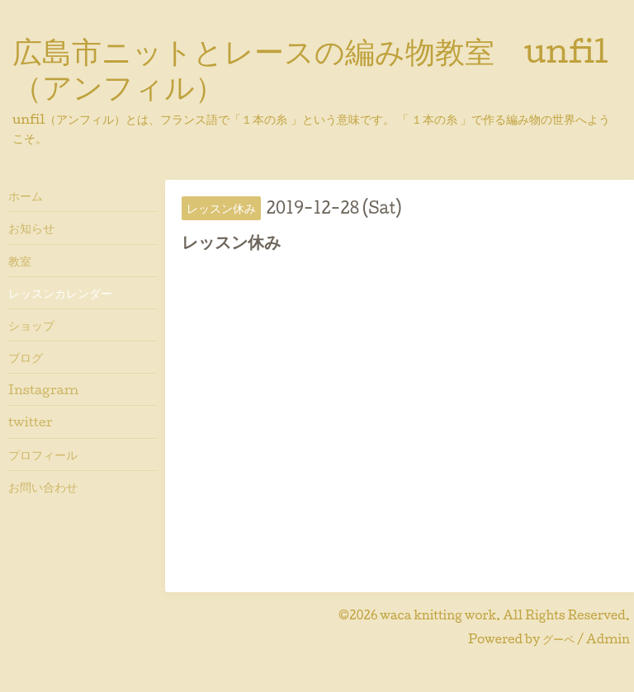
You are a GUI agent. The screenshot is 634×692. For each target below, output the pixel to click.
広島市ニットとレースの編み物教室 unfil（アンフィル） (310, 68)
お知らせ (31, 227)
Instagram (43, 389)
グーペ (558, 639)
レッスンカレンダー (60, 292)
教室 (19, 260)
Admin (608, 639)
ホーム (25, 195)
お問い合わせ (43, 486)
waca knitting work (438, 615)
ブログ (25, 357)
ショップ (31, 325)
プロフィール (43, 454)
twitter (30, 421)
